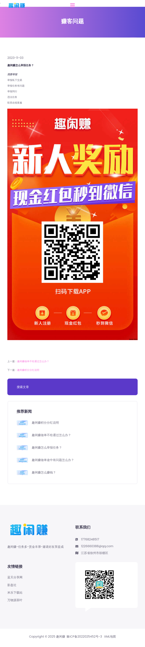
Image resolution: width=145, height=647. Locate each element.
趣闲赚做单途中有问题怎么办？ (53, 460)
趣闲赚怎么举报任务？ (47, 447)
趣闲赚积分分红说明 (28, 370)
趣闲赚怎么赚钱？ (44, 472)
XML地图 (110, 636)
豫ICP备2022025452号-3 (84, 636)
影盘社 (11, 585)
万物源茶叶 (14, 600)
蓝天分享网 (14, 577)
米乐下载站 (14, 593)
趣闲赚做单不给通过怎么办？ (33, 361)
